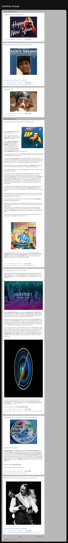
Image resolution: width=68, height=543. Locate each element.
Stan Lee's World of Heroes (10, 404)
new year (12, 115)
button (11, 473)
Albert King (12, 532)
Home (20, 536)
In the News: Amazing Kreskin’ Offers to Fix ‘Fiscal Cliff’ (19, 121)
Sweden (37, 532)
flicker (14, 473)
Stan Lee (13, 274)
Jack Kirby (26, 411)
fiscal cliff (12, 265)
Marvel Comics (29, 324)
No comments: (20, 39)
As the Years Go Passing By (20, 532)
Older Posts (39, 536)
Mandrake (29, 265)
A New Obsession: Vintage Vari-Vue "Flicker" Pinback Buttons (20, 417)
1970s (8, 265)
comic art (21, 411)
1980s (8, 532)
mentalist (33, 265)
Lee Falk (24, 265)
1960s (8, 473)
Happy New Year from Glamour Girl (13, 14)
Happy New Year (8, 89)
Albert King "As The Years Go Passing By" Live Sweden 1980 (20, 478)
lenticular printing (19, 473)
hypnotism (16, 265)
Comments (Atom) (13, 539)
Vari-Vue (25, 473)
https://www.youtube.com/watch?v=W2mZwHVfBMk (15, 528)
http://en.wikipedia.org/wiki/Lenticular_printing (14, 467)
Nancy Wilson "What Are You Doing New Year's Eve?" (18, 45)
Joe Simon (30, 411)
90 (7, 411)
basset (8, 115)
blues (8, 84)
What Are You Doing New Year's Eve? (26, 84)
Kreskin (20, 265)
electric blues (32, 532)
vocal (17, 84)
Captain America (15, 411)
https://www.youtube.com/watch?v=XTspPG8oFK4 (15, 80)
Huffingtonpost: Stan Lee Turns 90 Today (15, 270)
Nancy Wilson (12, 84)
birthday (10, 411)
